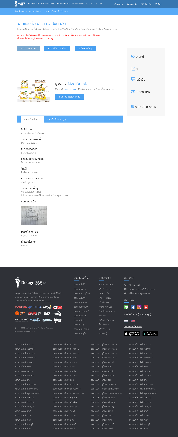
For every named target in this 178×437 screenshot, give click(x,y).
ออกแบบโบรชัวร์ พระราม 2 (141, 344)
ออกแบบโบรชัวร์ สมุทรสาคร (141, 384)
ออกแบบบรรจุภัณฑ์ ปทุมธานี (103, 398)
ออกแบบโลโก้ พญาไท (24, 371)
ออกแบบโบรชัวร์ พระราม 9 (141, 358)
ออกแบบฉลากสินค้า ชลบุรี (64, 411)
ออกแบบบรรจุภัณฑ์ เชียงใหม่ (103, 402)
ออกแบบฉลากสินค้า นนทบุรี (64, 424)
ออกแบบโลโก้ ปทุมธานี (24, 398)
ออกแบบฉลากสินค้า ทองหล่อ (65, 362)
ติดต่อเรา (102, 316)
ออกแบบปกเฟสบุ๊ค (81, 329)
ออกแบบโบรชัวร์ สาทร (138, 366)
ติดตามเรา (129, 299)
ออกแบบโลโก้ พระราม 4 (25, 353)
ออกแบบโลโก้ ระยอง (23, 415)
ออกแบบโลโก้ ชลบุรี (23, 411)
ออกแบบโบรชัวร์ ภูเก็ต (138, 420)
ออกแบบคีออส (35, 11)
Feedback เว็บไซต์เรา (133, 327)
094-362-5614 (94, 0)
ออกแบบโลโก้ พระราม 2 (25, 344)
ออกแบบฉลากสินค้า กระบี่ (64, 429)
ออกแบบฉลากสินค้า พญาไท (64, 371)
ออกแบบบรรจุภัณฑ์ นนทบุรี (102, 424)
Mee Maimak (77, 83)
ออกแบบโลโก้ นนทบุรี (24, 424)
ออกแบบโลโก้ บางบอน (24, 375)
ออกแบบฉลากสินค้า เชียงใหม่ (65, 402)
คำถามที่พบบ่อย (105, 307)
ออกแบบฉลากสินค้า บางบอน (65, 375)
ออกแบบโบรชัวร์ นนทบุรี (139, 424)
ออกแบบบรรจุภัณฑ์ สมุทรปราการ (105, 389)
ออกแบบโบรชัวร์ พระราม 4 (141, 353)
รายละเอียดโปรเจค (32, 119)
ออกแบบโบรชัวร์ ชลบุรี (138, 411)
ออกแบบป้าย (79, 320)
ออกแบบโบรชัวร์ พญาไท (139, 371)
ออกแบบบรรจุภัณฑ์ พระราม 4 (104, 353)
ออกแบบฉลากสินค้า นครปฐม (65, 406)
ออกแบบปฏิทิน (80, 333)
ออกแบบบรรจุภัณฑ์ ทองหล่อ (103, 362)
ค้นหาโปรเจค (20, 11)
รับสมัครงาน (104, 324)
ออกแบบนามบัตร (81, 307)
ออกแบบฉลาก (80, 289)
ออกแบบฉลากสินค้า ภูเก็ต (64, 420)
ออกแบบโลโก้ (79, 285)
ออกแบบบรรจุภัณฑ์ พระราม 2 (104, 344)
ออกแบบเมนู (79, 324)
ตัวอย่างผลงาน (48, 0)
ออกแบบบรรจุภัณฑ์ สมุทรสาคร (104, 384)
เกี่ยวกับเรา (105, 278)
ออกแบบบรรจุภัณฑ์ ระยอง (102, 415)
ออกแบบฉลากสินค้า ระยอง (64, 415)
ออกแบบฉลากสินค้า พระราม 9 (66, 358)
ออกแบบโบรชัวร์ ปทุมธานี (140, 398)
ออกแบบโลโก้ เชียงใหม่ (24, 402)
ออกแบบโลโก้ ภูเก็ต (23, 420)
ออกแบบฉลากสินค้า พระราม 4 (66, 353)
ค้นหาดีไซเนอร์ (79, 0)
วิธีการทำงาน (34, 0)
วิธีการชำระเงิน (105, 289)
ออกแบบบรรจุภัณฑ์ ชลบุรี (102, 411)
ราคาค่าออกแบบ (64, 0)
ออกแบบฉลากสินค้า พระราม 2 (66, 344)
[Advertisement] (69, 68)
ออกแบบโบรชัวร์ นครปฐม (140, 406)
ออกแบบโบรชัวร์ (81, 298)
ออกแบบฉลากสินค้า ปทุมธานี (65, 398)
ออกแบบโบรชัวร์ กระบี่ (138, 429)
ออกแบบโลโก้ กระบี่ (23, 429)
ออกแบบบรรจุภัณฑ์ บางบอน (103, 375)
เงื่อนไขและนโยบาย (107, 311)
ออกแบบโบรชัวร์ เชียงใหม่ (140, 402)
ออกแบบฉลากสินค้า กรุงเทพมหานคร (68, 393)
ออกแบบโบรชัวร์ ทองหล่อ (140, 362)
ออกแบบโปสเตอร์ (81, 302)
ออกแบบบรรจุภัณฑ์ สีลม (101, 380)
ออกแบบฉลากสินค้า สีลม (63, 380)
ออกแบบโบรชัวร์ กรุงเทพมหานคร (143, 393)
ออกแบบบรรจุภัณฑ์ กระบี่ (102, 429)
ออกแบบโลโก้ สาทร (23, 366)
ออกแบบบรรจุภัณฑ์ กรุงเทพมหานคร (106, 393)
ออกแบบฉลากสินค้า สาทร (64, 366)
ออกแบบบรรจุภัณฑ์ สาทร (102, 366)
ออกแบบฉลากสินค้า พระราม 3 (66, 349)
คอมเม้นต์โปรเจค (56, 119)
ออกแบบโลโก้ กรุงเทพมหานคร (27, 393)
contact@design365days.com (141, 289)
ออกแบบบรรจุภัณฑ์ (82, 293)
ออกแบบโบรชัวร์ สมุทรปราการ (142, 389)
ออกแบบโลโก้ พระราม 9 (25, 358)
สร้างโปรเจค (104, 302)
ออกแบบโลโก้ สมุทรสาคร (25, 384)
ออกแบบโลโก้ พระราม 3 (25, 349)
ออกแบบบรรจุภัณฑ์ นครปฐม (103, 406)
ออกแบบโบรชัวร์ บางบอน (140, 375)
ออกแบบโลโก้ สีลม (22, 380)
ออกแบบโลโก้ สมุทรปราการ (26, 389)
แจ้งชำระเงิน (104, 293)
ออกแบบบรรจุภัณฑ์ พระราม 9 (104, 358)
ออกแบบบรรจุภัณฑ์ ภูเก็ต (101, 420)
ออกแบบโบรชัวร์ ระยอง (139, 415)
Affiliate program (107, 320)
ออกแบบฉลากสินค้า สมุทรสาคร (66, 384)
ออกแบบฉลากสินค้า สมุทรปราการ (67, 389)
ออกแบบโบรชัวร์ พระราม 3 (141, 349)
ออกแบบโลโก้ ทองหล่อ (24, 362)
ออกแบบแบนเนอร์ (81, 311)
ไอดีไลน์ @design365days (138, 294)
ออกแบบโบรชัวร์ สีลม (138, 380)
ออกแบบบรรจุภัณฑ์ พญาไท (102, 371)
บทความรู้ (103, 333)
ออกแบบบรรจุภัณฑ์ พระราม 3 (104, 349)
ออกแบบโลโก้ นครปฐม (24, 406)
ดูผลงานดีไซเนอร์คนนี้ (69, 97)
